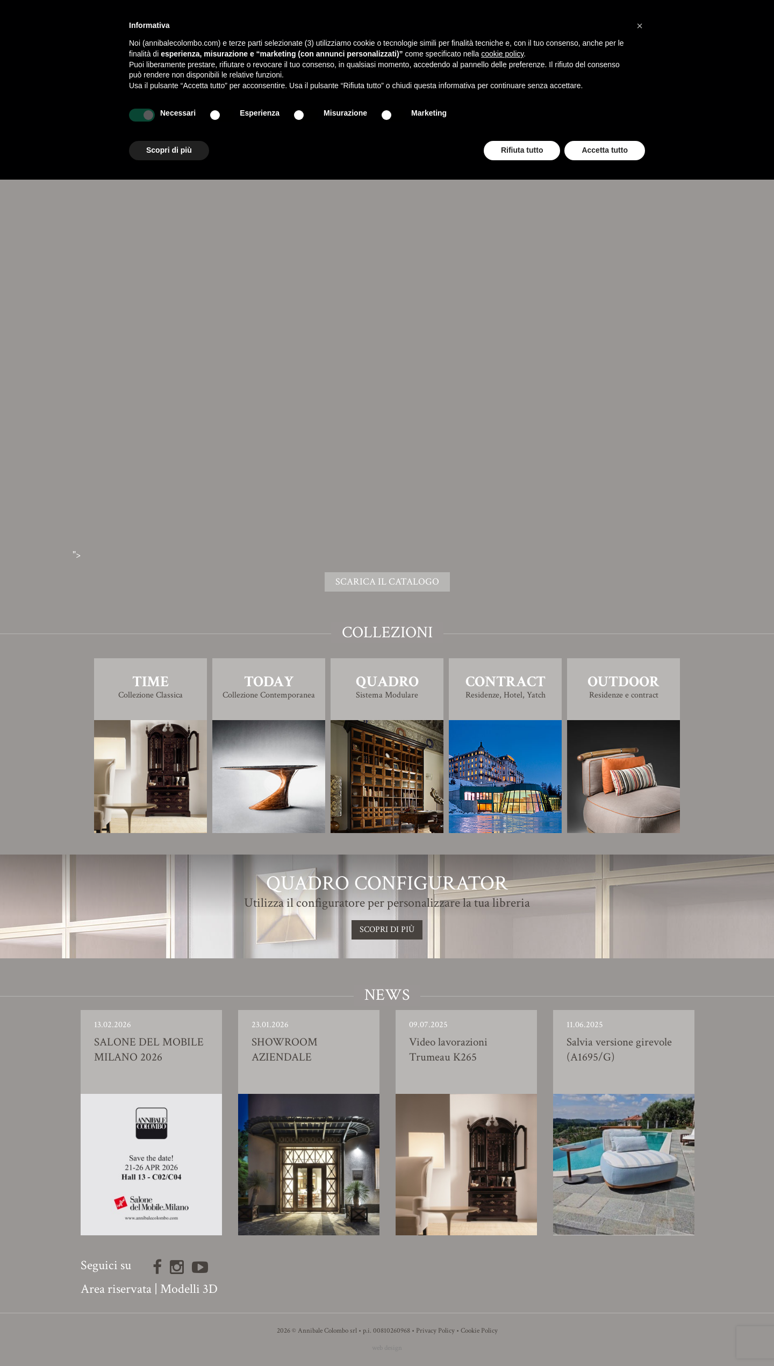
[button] (639, 25)
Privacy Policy (435, 1330)
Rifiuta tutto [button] (522, 150)
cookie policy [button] (502, 53)
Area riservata (116, 1288)
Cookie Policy (479, 1330)
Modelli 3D (189, 1288)
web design (387, 1348)
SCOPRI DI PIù (387, 929)
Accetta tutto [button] (605, 150)
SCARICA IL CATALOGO (387, 581)
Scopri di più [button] (169, 150)
